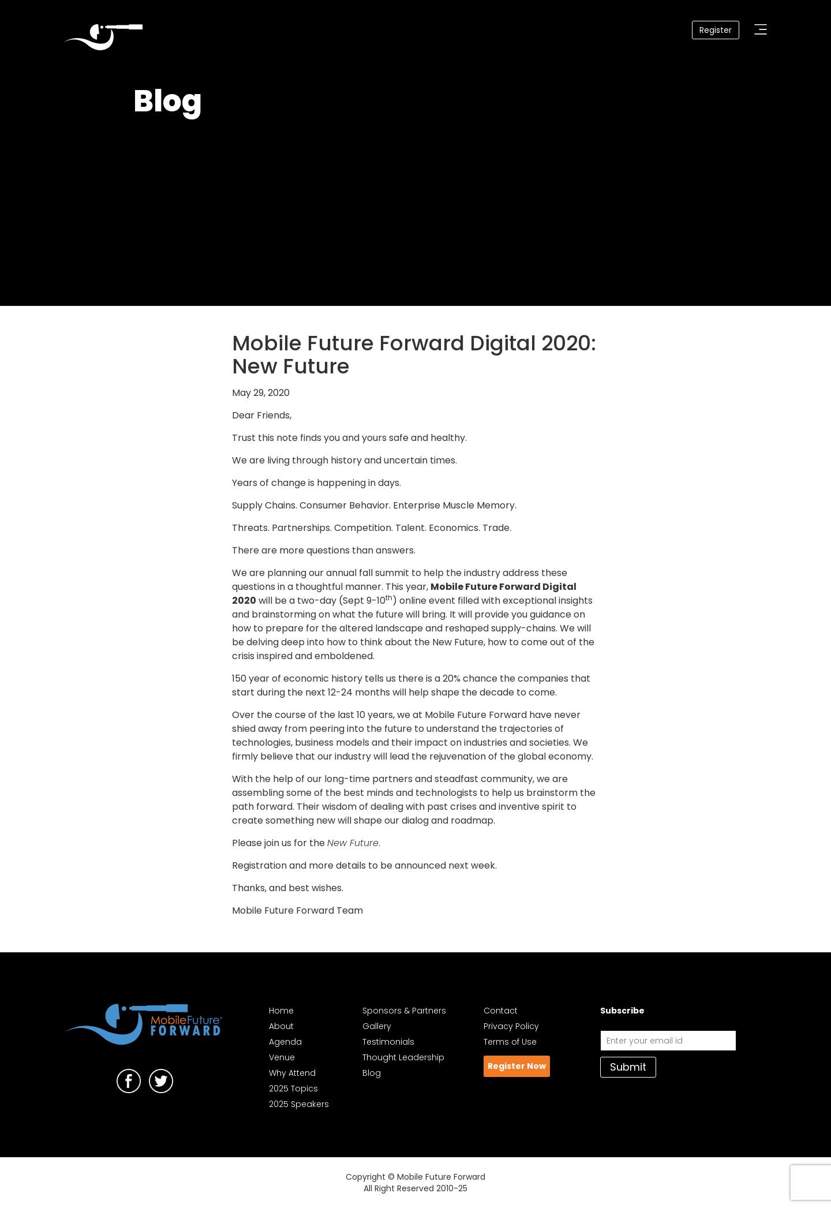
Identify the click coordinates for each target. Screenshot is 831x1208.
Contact (501, 1010)
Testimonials (388, 1042)
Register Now (517, 1066)
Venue (282, 1057)
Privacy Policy (511, 1026)
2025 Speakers (299, 1104)
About (281, 1026)
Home (281, 1010)
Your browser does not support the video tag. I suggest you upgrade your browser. (415, 208)
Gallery (376, 1026)
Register (715, 30)
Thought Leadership (403, 1057)
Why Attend (292, 1073)
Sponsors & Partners (404, 1010)
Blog (371, 1073)
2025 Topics (293, 1088)
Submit (628, 1067)
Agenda (285, 1042)
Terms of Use (510, 1042)
